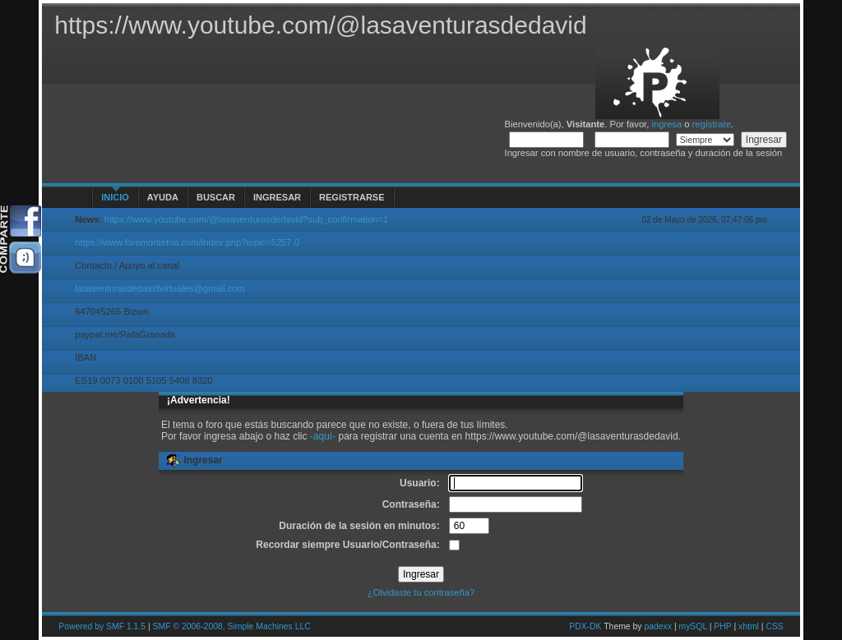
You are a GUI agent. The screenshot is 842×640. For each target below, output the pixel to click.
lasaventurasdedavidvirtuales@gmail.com (160, 288)
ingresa (666, 124)
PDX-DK (585, 626)
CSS (774, 626)
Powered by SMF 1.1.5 (102, 626)
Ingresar (277, 197)
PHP (722, 626)
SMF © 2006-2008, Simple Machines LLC (232, 626)
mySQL (692, 626)
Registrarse (351, 197)
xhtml (748, 626)
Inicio (115, 197)
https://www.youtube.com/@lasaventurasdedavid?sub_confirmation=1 (246, 219)
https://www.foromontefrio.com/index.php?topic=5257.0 (187, 242)
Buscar (216, 197)
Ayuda (162, 197)
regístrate (711, 124)
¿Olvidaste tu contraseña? (421, 592)
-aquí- (322, 436)
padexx (658, 626)
